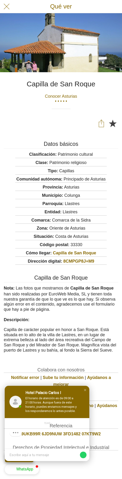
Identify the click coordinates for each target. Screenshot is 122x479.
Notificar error (25, 377)
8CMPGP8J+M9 (78, 261)
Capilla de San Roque (74, 253)
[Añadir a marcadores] (112, 123)
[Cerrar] (6, 6)
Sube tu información (63, 377)
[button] (85, 390)
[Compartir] (101, 123)
